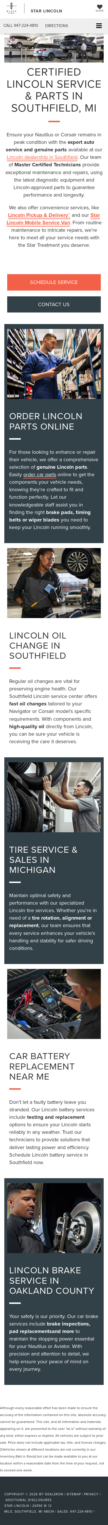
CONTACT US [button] (54, 304)
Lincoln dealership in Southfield (42, 157)
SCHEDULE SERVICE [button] (54, 282)
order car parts (39, 474)
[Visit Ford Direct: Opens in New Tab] (97, 1511)
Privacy (91, 1494)
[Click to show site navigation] (99, 26)
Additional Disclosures (28, 1500)
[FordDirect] (19, 1487)
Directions (56, 26)
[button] (21, 25)
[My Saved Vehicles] (100, 9)
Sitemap (74, 1494)
